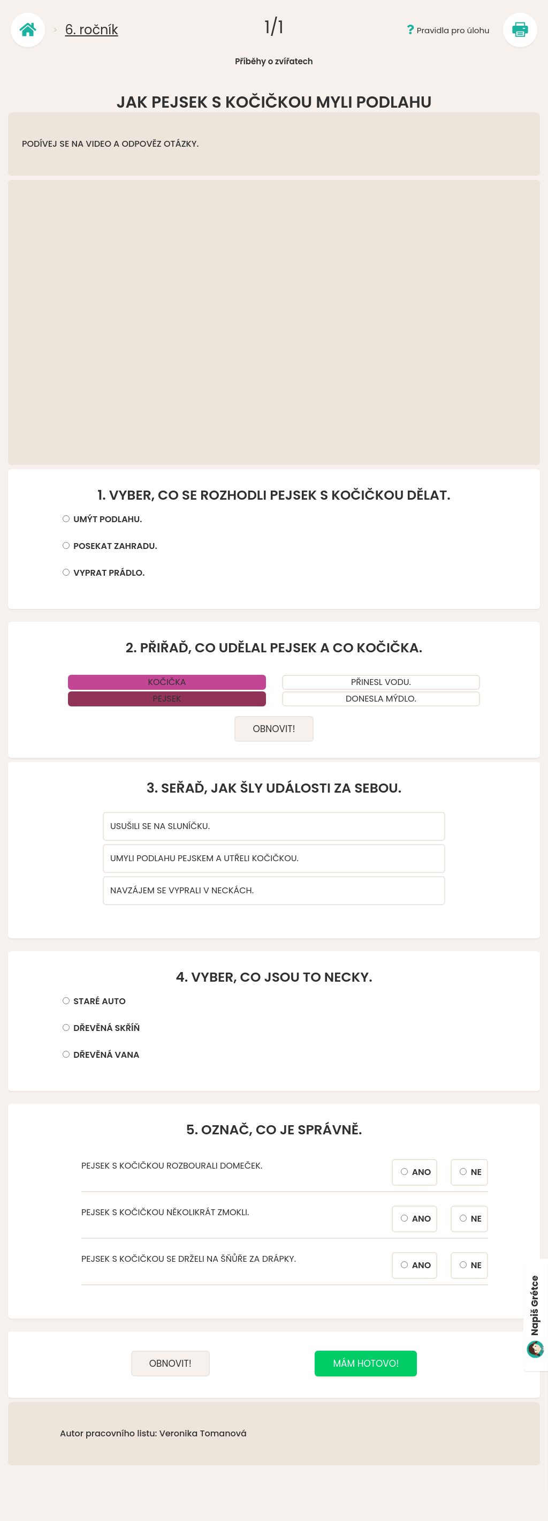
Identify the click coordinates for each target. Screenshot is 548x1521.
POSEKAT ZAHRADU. (115, 546)
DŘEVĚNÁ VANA (106, 1055)
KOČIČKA (167, 682)
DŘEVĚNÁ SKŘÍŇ (106, 1028)
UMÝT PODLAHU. (107, 519)
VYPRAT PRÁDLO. (108, 573)
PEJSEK (167, 698)
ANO (421, 1172)
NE (476, 1172)
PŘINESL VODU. (381, 682)
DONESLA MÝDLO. (381, 698)
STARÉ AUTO (99, 1001)
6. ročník (91, 30)
